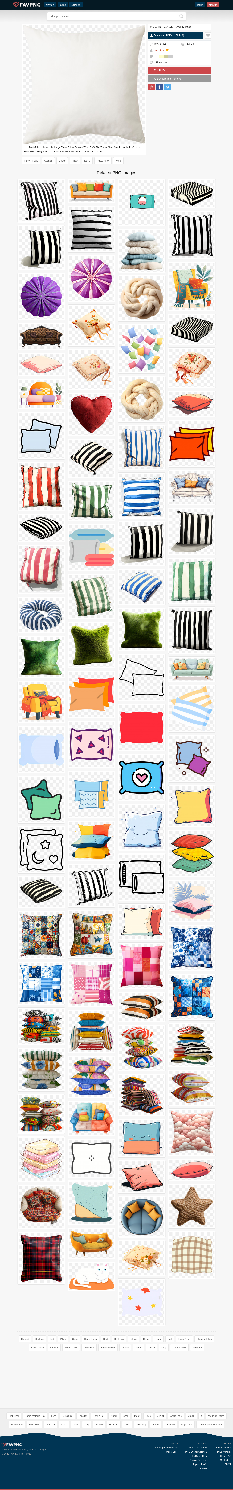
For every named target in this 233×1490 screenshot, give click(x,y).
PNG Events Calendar (196, 1451)
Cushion (48, 160)
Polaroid (50, 1424)
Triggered (170, 1424)
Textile (87, 160)
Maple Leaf (186, 1424)
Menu (127, 1424)
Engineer (113, 1424)
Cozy (163, 1347)
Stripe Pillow (184, 1339)
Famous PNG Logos (197, 1447)
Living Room (37, 1347)
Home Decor (90, 1339)
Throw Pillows (31, 160)
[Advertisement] (116, 1380)
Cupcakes (67, 1416)
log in (200, 4)
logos (63, 4)
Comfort (25, 1339)
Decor (146, 1339)
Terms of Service (222, 1447)
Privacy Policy (224, 1451)
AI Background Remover (168, 78)
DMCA (228, 1464)
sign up (213, 4)
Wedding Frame (216, 1416)
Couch (191, 1416)
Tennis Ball (98, 1416)
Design (125, 1347)
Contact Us (225, 1460)
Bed (170, 1339)
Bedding (54, 1347)
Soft (52, 1339)
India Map (141, 1424)
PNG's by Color (199, 1456)
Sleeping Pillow (204, 1339)
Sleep (75, 1339)
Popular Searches (198, 1460)
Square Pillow (179, 1347)
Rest (105, 1339)
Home (158, 1339)
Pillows (133, 1339)
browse (50, 4)
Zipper (114, 1416)
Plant (137, 1416)
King (86, 1424)
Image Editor (172, 1451)
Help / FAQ (225, 1456)
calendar (76, 4)
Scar (125, 1416)
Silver (64, 1424)
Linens (62, 160)
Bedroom (197, 1347)
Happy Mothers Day (35, 1416)
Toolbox (99, 1424)
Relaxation (89, 1347)
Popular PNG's (200, 1464)
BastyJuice (159, 50)
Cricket (160, 1416)
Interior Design (108, 1347)
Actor (75, 1424)
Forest (156, 1424)
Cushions (119, 1339)
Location (83, 1416)
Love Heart (34, 1424)
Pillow (75, 160)
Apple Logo (176, 1416)
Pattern (138, 1347)
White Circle (17, 1424)
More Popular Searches (210, 1424)
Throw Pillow (103, 160)
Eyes (53, 1416)
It (201, 1416)
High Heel (14, 1416)
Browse (203, 1468)
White (118, 160)
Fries (148, 1416)
